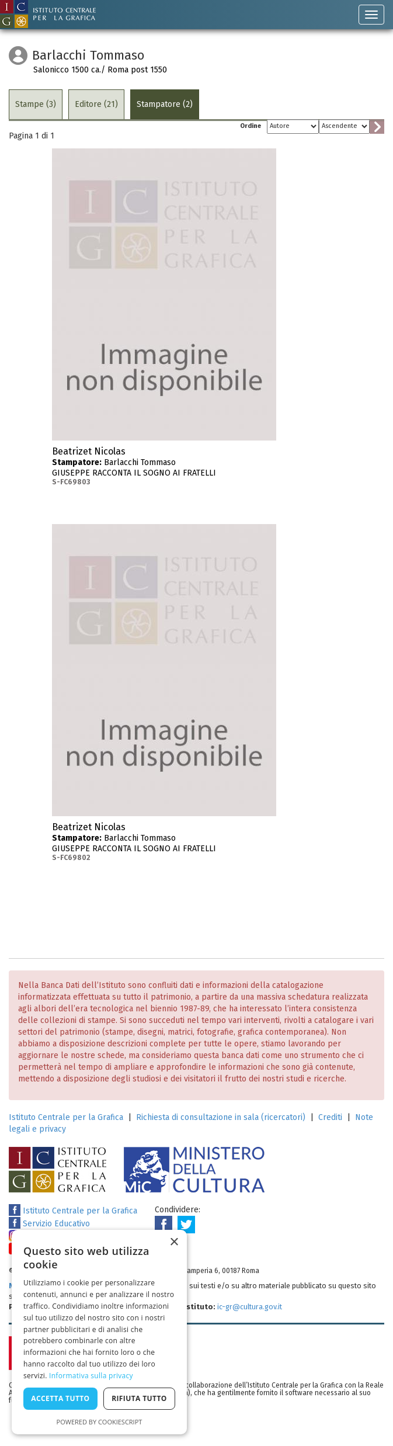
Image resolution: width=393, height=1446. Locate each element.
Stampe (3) (35, 104)
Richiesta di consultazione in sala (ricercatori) (220, 1117)
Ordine (250, 126)
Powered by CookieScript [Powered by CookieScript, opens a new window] (99, 1421)
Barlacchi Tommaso (164, 466)
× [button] (173, 1242)
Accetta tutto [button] (60, 1398)
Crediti (330, 1117)
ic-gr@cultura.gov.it (249, 1306)
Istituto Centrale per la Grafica (66, 1117)
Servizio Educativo (49, 1224)
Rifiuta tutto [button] (139, 1398)
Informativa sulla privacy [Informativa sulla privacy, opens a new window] (91, 1376)
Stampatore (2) (165, 104)
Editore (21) (96, 104)
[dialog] (99, 1332)
